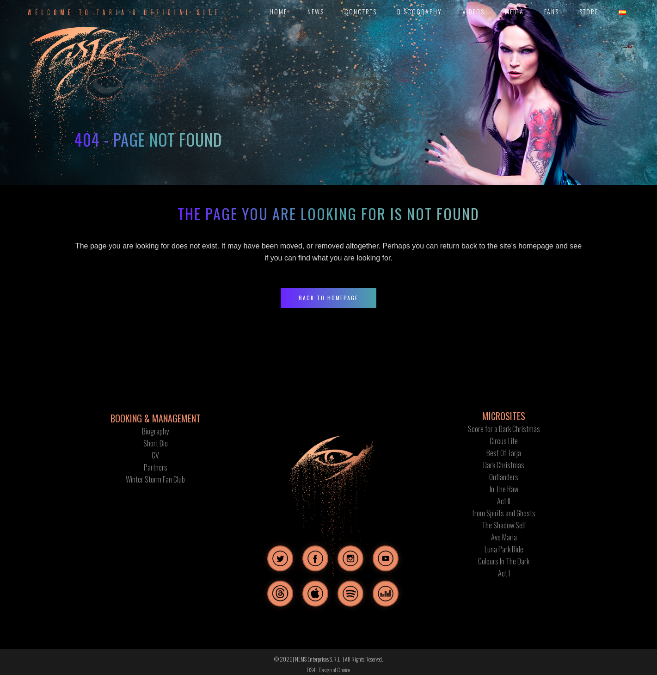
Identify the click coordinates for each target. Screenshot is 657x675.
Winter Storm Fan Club (155, 479)
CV (155, 455)
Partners (155, 467)
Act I (504, 573)
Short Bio (155, 443)
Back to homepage (328, 298)
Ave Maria (504, 537)
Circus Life (504, 440)
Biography (155, 431)
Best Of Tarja (503, 452)
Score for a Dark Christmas (504, 428)
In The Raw (504, 489)
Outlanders (503, 477)
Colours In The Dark (503, 561)
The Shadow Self (504, 525)
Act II (503, 501)
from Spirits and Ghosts (503, 513)
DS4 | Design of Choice (328, 670)
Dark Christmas (503, 465)
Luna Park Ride (504, 549)
